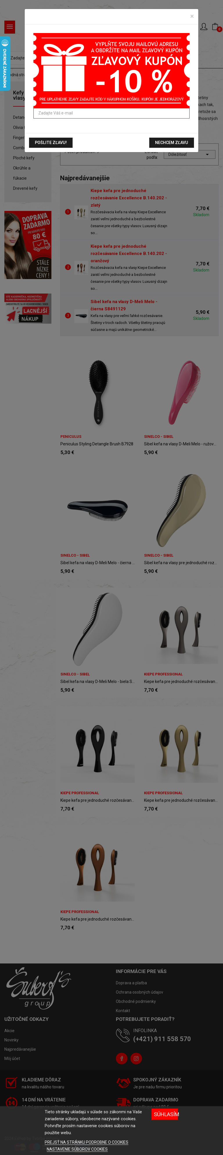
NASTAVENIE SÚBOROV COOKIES (77, 1149)
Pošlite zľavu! (51, 142)
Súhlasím (166, 1114)
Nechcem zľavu (171, 142)
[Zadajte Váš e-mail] (111, 113)
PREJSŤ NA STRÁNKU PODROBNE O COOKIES (86, 1142)
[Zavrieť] (192, 16)
